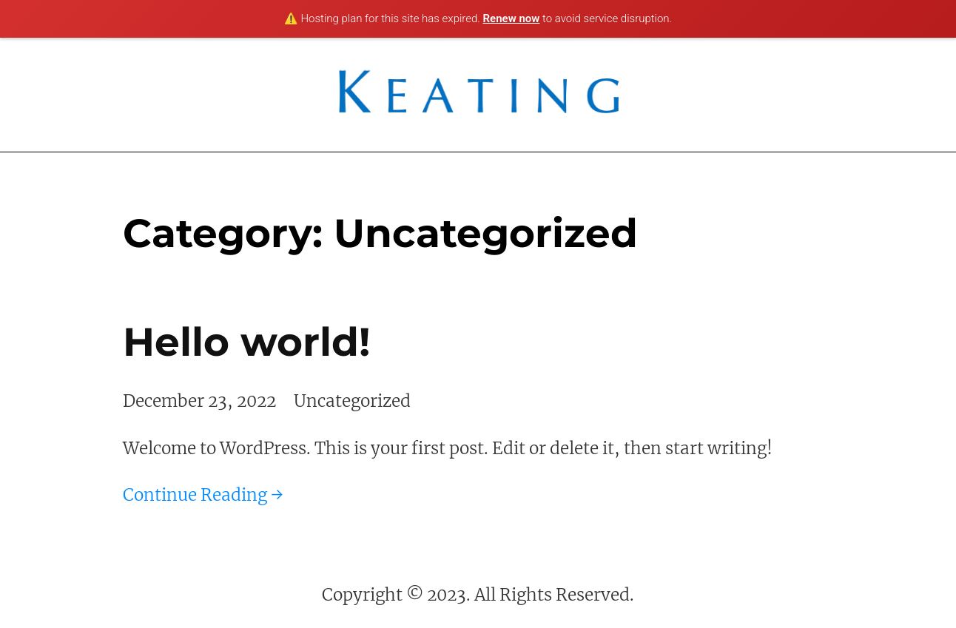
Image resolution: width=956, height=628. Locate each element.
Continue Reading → (203, 494)
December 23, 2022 (199, 401)
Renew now (511, 18)
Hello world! (246, 341)
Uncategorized (352, 401)
